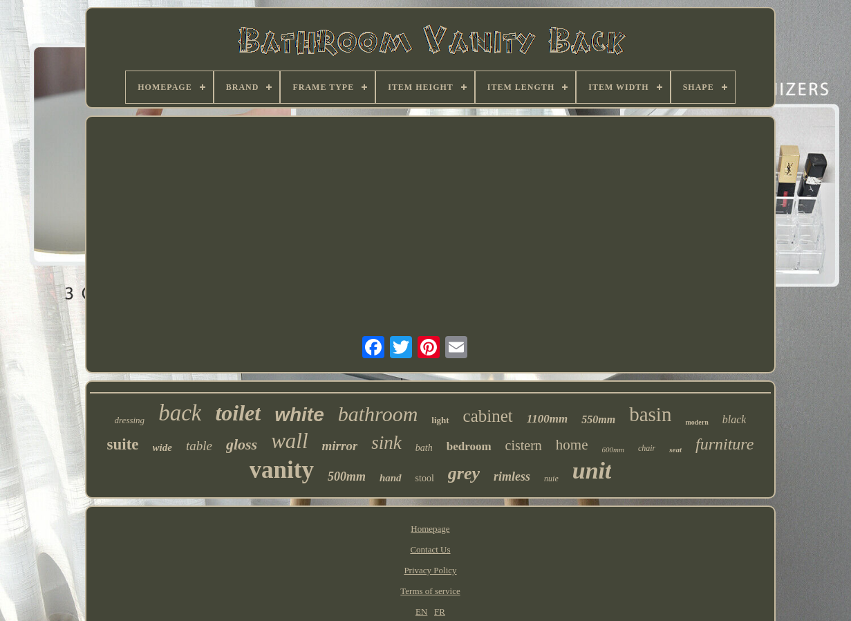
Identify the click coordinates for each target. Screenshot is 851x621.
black (734, 419)
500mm (347, 476)
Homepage (430, 528)
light (440, 420)
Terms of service (430, 591)
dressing (130, 420)
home (572, 444)
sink (386, 442)
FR (439, 611)
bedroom (469, 446)
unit (592, 470)
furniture (724, 444)
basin (650, 414)
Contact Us (430, 549)
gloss (241, 444)
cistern (523, 445)
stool (424, 478)
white (299, 414)
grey (464, 473)
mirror (340, 445)
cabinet (488, 416)
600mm (613, 449)
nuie (551, 478)
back (179, 412)
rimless (512, 476)
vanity (282, 469)
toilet (238, 412)
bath (424, 448)
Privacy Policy (430, 570)
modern (696, 422)
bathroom (378, 413)
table (199, 445)
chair (646, 448)
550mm (598, 419)
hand (391, 477)
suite (123, 444)
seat (675, 449)
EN (421, 611)
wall (289, 441)
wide (162, 447)
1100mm (547, 418)
